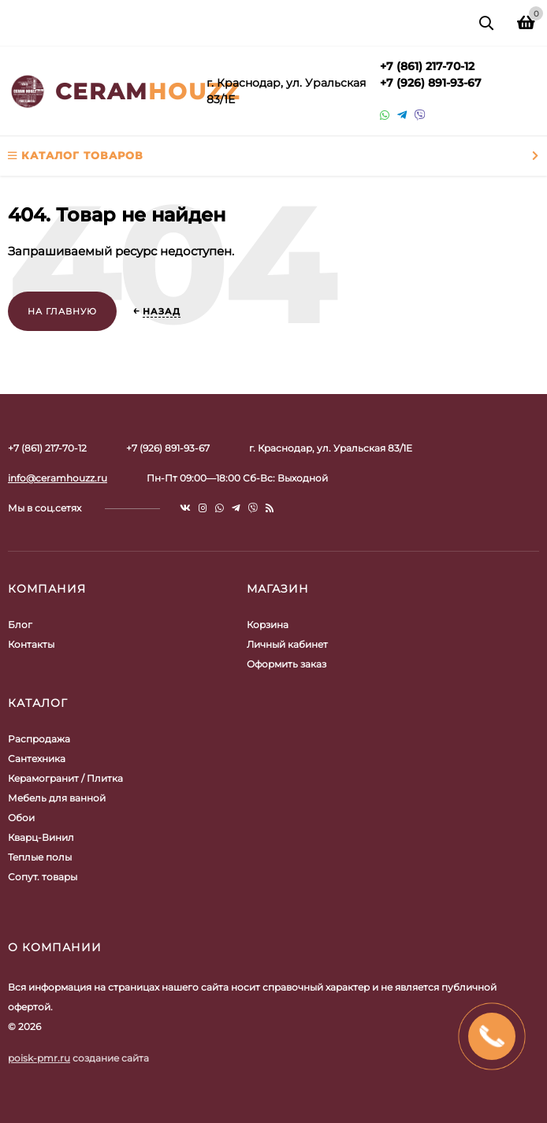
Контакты (31, 644)
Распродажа (39, 739)
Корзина (267, 624)
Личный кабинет (287, 644)
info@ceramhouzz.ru (57, 478)
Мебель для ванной (57, 798)
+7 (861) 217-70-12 (427, 66)
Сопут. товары (42, 877)
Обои (21, 818)
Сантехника (36, 758)
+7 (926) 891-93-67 (431, 83)
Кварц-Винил (41, 837)
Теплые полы (40, 857)
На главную (62, 311)
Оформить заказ (286, 664)
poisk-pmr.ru (39, 1058)
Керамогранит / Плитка (65, 778)
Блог (20, 624)
